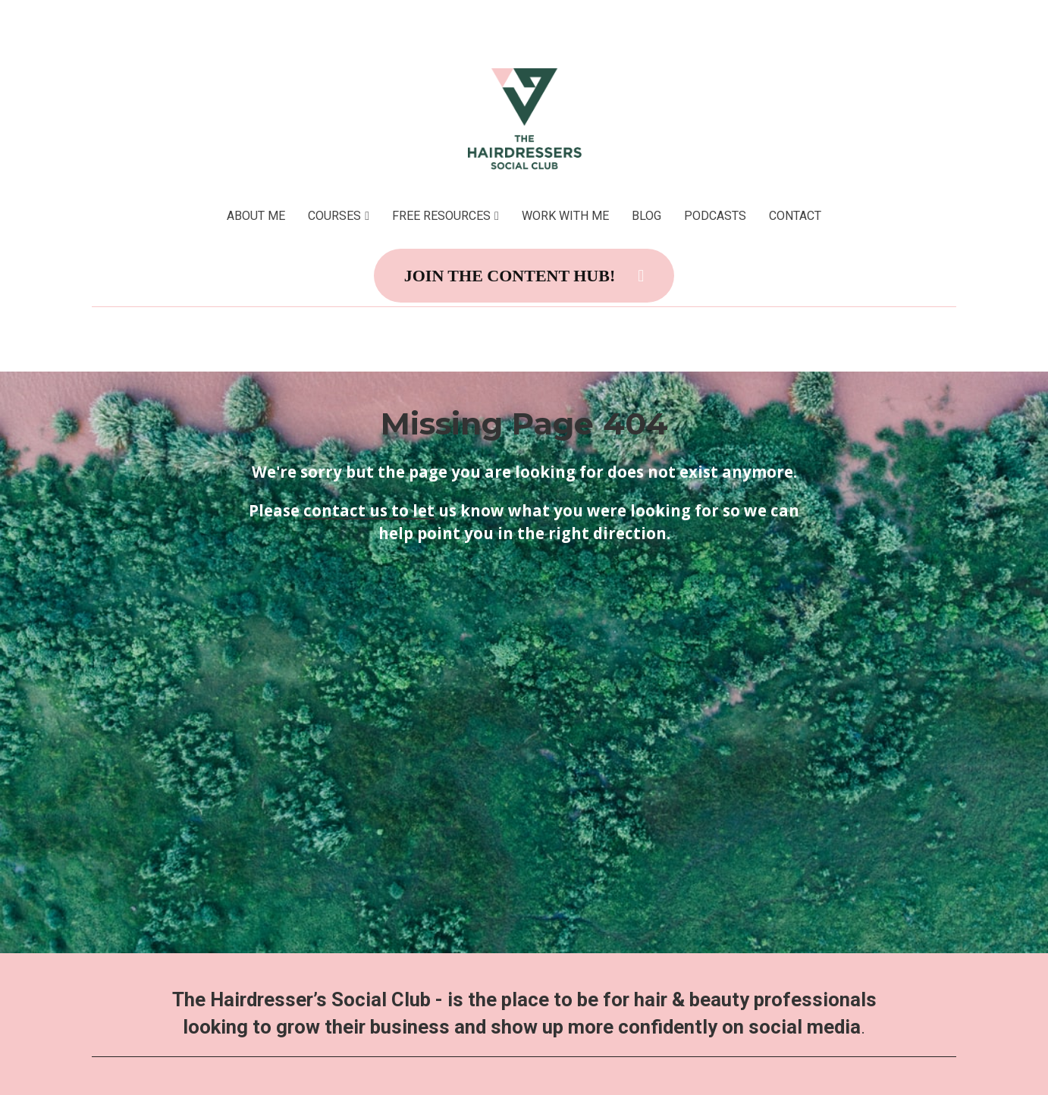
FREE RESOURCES (441, 216)
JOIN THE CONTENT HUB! (524, 275)
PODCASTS (715, 216)
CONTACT (795, 216)
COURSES (334, 216)
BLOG (646, 216)
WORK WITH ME (565, 216)
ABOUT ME (256, 216)
